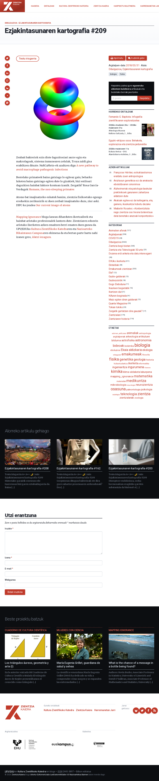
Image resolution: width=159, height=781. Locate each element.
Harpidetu (144, 98)
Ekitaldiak (114, 265)
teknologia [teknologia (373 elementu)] (128, 394)
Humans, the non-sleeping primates (51, 189)
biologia (113, 74)
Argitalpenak (115, 234)
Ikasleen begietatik (119, 288)
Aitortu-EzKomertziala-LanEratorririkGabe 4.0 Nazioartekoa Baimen (59, 775)
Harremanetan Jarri (104, 710)
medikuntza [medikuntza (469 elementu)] (136, 381)
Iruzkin (9, 528)
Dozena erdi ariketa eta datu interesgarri (130, 253)
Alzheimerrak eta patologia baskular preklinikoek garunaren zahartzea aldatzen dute (133, 192)
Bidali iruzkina (15, 592)
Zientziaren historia (119, 318)
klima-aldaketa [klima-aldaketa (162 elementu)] (131, 371)
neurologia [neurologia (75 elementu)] (131, 385)
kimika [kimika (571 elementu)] (117, 371)
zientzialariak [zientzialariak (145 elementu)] (127, 397)
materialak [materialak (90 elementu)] (121, 381)
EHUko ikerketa (117, 261)
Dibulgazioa (11, 23)
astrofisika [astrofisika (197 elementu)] (128, 340)
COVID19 (114, 238)
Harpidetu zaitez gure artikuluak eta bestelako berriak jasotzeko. (128, 88)
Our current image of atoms (53, 205)
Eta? (111, 272)
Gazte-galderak (117, 276)
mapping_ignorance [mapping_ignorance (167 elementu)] (122, 376)
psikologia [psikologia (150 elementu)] (146, 389)
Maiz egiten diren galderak (123, 299)
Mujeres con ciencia (70, 630)
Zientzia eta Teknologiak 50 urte (126, 249)
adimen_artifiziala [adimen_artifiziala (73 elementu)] (119, 333)
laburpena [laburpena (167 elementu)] (146, 371)
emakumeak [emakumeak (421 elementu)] (132, 354)
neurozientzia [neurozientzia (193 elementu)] (144, 384)
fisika (122, 74)
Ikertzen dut (115, 291)
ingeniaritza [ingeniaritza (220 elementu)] (119, 367)
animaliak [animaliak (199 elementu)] (133, 333)
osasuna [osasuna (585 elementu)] (118, 389)
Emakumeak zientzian (120, 268)
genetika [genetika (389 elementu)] (126, 359)
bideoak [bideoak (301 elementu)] (118, 346)
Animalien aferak (118, 230)
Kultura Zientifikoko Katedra (49, 228)
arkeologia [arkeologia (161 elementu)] (132, 336)
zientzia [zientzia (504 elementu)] (144, 394)
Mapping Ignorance (28, 216)
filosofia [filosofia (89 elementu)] (146, 355)
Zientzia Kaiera (84, 710)
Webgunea (10, 580)
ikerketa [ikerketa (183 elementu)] (133, 363)
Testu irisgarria (27, 58)
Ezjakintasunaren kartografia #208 (27, 468)
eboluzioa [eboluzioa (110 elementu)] (115, 350)
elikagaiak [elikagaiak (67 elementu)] (117, 355)
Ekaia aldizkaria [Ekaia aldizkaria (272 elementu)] (131, 350)
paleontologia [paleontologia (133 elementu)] (133, 389)
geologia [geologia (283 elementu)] (140, 359)
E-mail (9, 568)
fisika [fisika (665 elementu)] (114, 359)
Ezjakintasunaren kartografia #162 (78, 468)
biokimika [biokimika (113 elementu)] (129, 346)
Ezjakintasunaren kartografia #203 (130, 468)
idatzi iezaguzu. (42, 237)
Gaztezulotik (115, 280)
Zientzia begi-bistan (119, 245)
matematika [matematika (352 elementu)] (143, 376)
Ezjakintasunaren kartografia (35, 23)
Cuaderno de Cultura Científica (26, 630)
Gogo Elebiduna (117, 284)
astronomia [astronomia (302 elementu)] (143, 340)
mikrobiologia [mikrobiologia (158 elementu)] (118, 384)
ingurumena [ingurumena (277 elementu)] (136, 367)
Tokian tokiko (116, 307)
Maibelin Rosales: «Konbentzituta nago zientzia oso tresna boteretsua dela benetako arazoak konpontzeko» (134, 212)
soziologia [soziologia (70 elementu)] (116, 395)
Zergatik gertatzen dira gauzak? (126, 311)
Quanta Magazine (118, 303)
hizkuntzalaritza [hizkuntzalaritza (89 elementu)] (121, 363)
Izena (8, 557)
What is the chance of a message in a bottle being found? (131, 664)
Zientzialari (115, 315)
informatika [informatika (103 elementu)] (144, 363)
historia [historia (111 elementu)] (150, 360)
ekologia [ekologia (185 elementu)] (147, 350)
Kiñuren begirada (118, 295)
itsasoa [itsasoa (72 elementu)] (147, 368)
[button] (7, 58)
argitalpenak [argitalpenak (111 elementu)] (119, 336)
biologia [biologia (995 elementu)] (142, 345)
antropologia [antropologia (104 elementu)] (145, 333)
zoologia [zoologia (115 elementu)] (138, 398)
